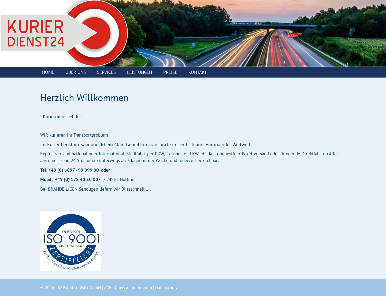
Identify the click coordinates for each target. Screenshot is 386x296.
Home (48, 72)
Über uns (75, 72)
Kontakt (197, 72)
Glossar (121, 287)
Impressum (142, 287)
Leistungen (139, 72)
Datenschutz (166, 287)
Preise (170, 72)
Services (106, 72)
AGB (108, 287)
